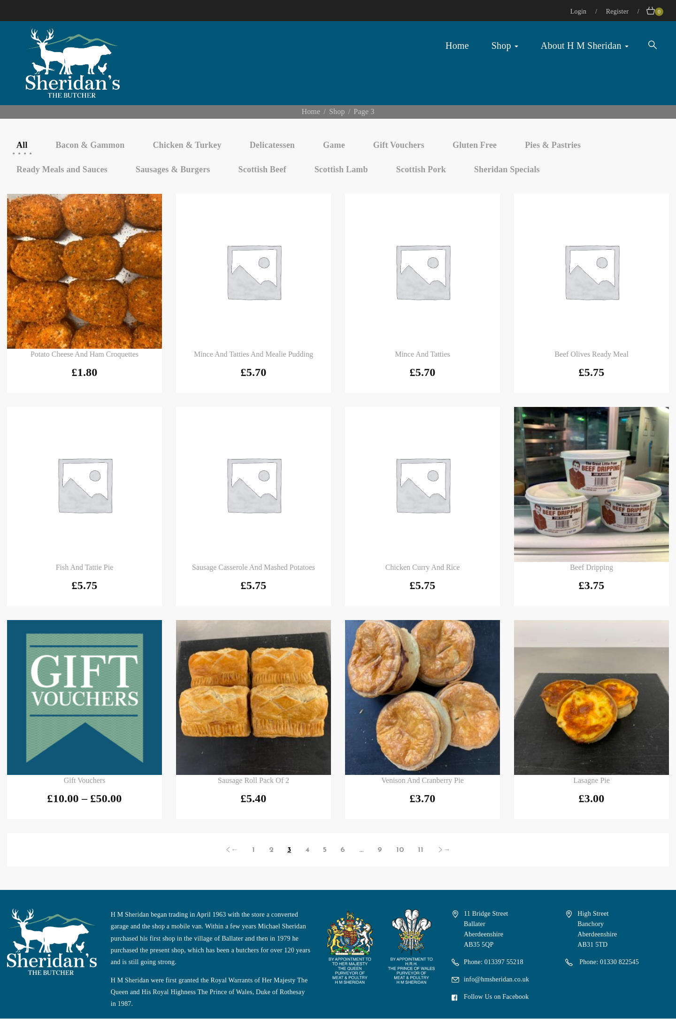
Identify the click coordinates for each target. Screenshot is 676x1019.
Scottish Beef (262, 169)
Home (457, 45)
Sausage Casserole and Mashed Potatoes (253, 567)
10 (400, 850)
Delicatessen (272, 145)
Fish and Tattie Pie (85, 567)
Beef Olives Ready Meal (591, 354)
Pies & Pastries (553, 145)
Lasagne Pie (591, 780)
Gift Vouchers (398, 145)
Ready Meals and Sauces (62, 169)
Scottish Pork (421, 169)
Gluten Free (475, 145)
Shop (505, 45)
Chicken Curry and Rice (422, 567)
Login (579, 11)
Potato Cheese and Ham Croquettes (84, 354)
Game (334, 145)
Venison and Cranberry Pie (422, 780)
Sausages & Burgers (173, 169)
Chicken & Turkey (187, 145)
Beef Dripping (591, 567)
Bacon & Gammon (90, 145)
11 (420, 850)
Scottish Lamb (341, 169)
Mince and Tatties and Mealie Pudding (253, 354)
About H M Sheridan (585, 45)
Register (618, 11)
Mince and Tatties (422, 354)
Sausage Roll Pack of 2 (253, 780)
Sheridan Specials (507, 169)
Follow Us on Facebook (496, 996)
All (22, 145)
